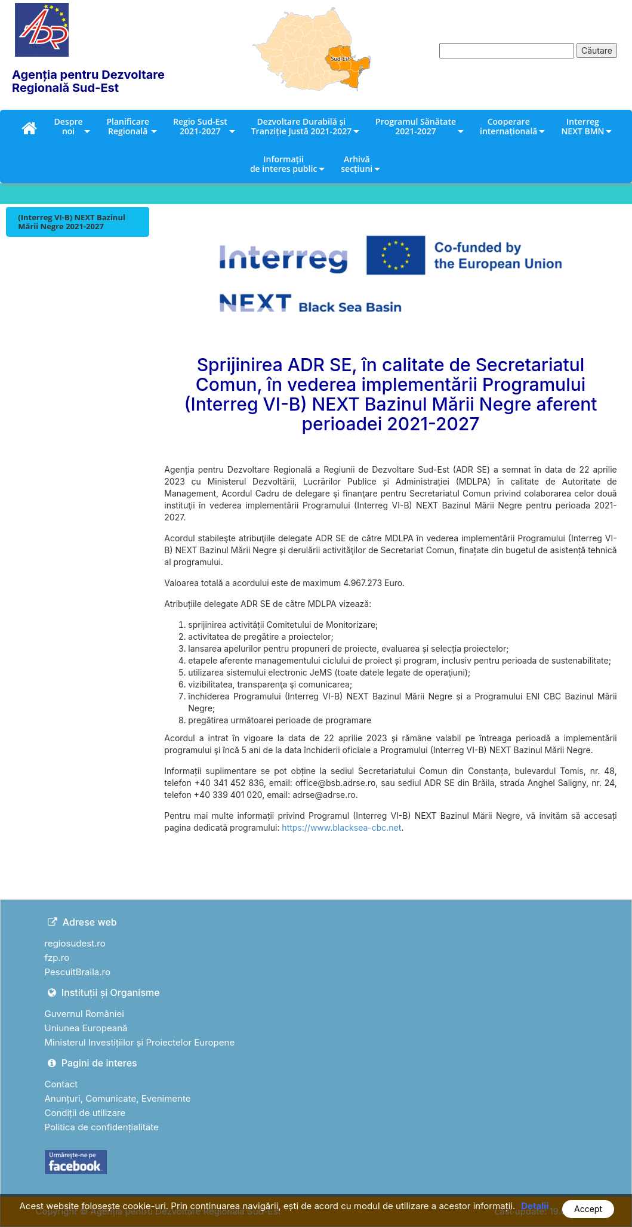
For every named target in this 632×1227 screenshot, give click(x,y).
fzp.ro (57, 957)
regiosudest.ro (75, 943)
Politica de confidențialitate (102, 1127)
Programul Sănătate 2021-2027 (415, 126)
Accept (588, 1209)
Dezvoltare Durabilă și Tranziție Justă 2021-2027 (301, 126)
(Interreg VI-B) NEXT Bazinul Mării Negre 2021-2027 (71, 222)
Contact (61, 1084)
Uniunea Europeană (86, 1028)
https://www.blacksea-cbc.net (341, 827)
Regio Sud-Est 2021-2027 (200, 126)
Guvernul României (84, 1013)
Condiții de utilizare (85, 1112)
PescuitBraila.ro (77, 972)
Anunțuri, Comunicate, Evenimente (118, 1098)
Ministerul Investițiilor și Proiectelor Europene (140, 1042)
